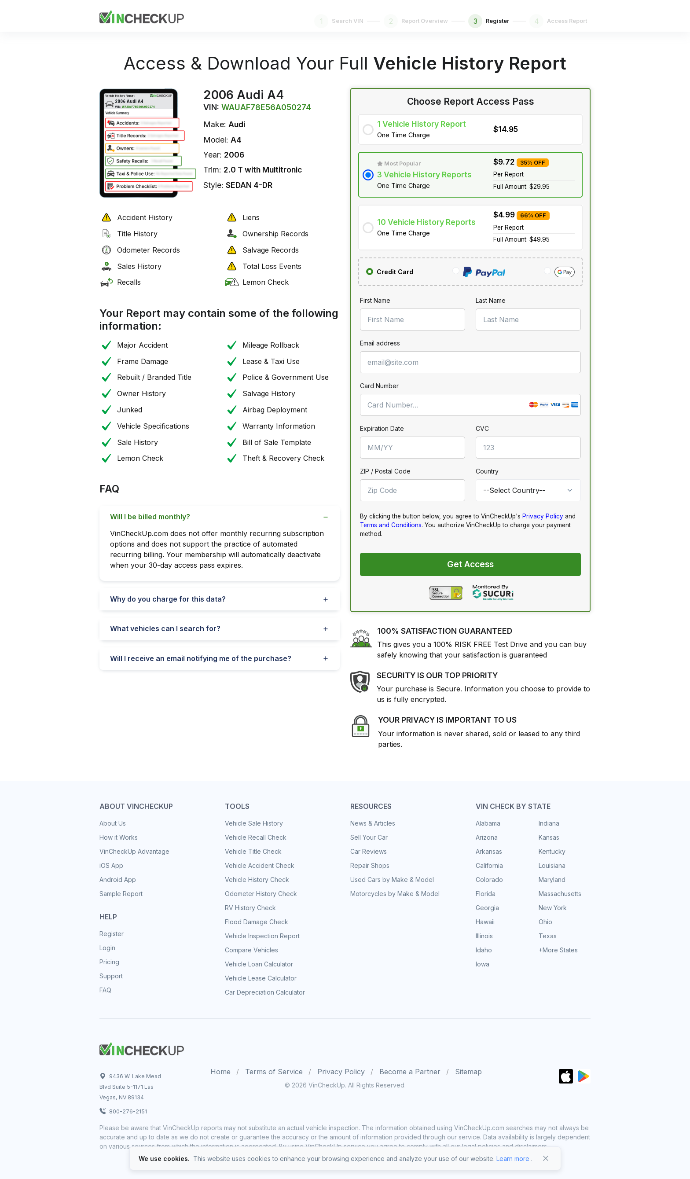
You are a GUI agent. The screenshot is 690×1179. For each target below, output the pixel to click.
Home (220, 1071)
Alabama (488, 823)
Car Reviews (368, 851)
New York (553, 907)
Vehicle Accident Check (259, 865)
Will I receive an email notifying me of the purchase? (200, 658)
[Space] (141, 1047)
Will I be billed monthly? (150, 516)
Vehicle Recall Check (255, 837)
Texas (548, 936)
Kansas (549, 837)
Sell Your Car (369, 837)
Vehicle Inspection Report (262, 936)
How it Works (118, 837)
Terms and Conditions (391, 525)
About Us (112, 823)
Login (107, 947)
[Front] (141, 15)
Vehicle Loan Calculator (259, 964)
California (489, 865)
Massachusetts (560, 893)
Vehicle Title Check (253, 851)
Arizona (487, 837)
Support (111, 976)
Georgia (487, 907)
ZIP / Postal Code (385, 471)
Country (487, 471)
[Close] (546, 1158)
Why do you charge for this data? (168, 599)
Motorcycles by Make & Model (395, 893)
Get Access (470, 564)
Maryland (552, 879)
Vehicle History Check (257, 879)
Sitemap (468, 1071)
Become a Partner (409, 1071)
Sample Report (121, 893)
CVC (482, 428)
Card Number (379, 385)
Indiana (549, 823)
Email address (380, 343)
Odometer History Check (261, 893)
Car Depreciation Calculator (265, 992)
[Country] (528, 490)
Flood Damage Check (256, 922)
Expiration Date (382, 428)
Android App (117, 879)
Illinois (484, 936)
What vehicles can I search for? (165, 628)
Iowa (482, 964)
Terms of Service (274, 1071)
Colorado (489, 879)
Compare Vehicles (251, 950)
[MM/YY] (412, 448)
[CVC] (528, 448)
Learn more (512, 1158)
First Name (375, 300)
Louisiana (552, 865)
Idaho (484, 950)
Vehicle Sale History (254, 823)
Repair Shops (369, 865)
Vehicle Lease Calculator (261, 978)
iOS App (111, 865)
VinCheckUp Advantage (134, 851)
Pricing (109, 962)
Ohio (545, 922)
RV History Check (250, 907)
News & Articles (372, 823)
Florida (485, 893)
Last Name (491, 300)
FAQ (105, 990)
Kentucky (552, 851)
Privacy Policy (542, 516)
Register (111, 933)
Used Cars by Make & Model (392, 879)
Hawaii (485, 922)
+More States (558, 950)
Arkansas (489, 851)
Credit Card (395, 271)
